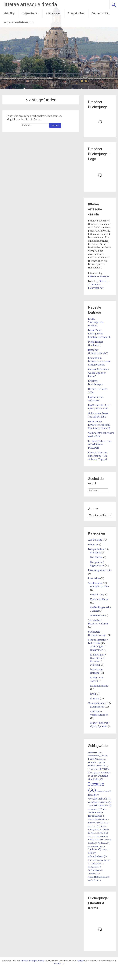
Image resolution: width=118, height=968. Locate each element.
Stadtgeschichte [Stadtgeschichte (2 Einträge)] (94, 867)
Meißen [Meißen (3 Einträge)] (104, 833)
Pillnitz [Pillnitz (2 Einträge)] (107, 840)
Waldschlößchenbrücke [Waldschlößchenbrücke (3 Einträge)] (99, 877)
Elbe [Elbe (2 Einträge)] (90, 806)
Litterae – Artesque (98, 276)
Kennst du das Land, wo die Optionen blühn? (99, 373)
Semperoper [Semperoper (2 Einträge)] (93, 860)
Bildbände (95, 552)
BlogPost (93, 544)
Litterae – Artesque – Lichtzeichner (99, 284)
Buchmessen (97, 706)
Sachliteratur (95, 583)
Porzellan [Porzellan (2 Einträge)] (92, 843)
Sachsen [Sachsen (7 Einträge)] (94, 849)
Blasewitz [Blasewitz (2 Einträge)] (101, 759)
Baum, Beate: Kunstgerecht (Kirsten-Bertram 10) (99, 333)
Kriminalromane (99, 685)
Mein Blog (9, 13)
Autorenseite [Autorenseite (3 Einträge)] (94, 756)
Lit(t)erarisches (30, 13)
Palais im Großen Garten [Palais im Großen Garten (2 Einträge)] (98, 836)
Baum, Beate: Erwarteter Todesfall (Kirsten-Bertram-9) (99, 425)
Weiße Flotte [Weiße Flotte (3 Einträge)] (94, 880)
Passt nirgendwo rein (99, 570)
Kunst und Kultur (99, 599)
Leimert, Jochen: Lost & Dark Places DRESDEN (99, 444)
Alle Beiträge (95, 539)
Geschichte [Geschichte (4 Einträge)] (94, 819)
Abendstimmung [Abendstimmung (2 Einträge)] (95, 752)
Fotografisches (76, 13)
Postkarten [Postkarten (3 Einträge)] (103, 843)
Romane (94, 698)
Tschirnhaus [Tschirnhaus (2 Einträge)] (94, 874)
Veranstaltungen (97, 703)
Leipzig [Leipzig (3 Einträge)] (95, 826)
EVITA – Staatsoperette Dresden (96, 322)
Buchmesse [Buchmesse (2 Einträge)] (93, 769)
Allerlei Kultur (53, 13)
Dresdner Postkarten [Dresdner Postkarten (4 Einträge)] (99, 802)
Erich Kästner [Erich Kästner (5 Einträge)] (102, 805)
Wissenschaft (97, 615)
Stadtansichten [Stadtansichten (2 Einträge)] (97, 864)
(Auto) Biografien (99, 586)
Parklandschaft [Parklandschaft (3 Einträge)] (96, 840)
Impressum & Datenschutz (19, 22)
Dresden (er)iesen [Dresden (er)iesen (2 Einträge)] (104, 791)
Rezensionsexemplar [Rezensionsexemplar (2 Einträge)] (96, 846)
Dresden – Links (101, 13)
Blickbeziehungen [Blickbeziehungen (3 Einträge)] (96, 762)
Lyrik (93, 693)
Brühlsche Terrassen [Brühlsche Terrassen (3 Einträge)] (98, 766)
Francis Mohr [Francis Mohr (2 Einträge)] (94, 809)
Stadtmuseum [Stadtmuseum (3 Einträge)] (95, 870)
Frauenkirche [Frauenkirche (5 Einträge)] (96, 815)
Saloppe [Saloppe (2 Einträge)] (105, 850)
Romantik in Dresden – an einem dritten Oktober (99, 361)
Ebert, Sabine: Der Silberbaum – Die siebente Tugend (97, 456)
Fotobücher (96, 557)
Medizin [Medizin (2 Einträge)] (95, 833)
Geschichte (96, 594)
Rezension (94, 578)
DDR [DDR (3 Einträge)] (94, 776)
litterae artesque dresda (30, 4)
